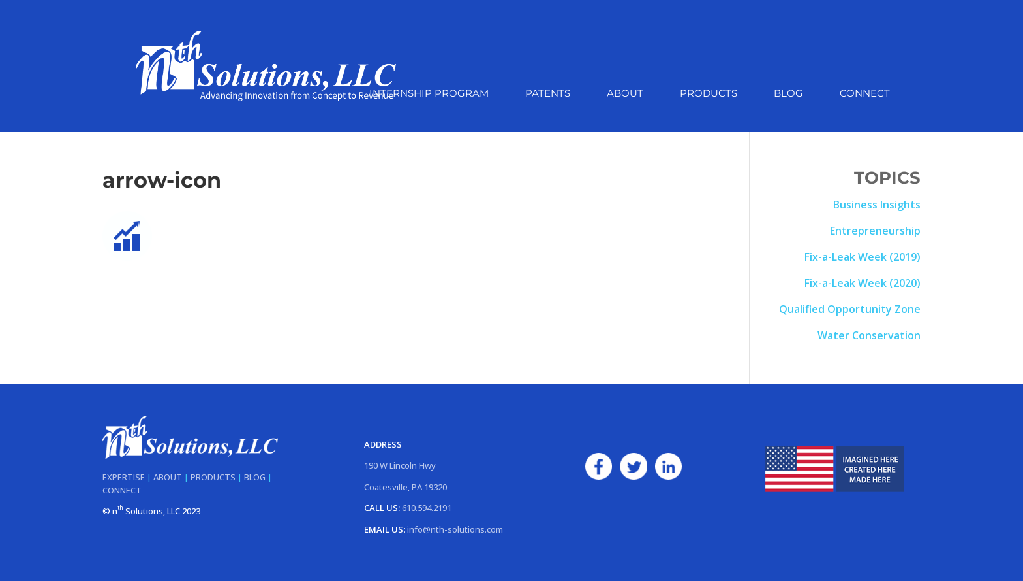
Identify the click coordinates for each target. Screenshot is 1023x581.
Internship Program (429, 94)
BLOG (255, 477)
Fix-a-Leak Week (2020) (862, 283)
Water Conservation (869, 335)
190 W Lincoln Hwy (400, 465)
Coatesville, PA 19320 (405, 487)
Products (708, 94)
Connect (865, 94)
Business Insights (877, 204)
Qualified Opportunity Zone (850, 309)
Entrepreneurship (875, 231)
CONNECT (122, 490)
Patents (547, 94)
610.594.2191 (426, 508)
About (625, 94)
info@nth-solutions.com (455, 529)
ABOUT (167, 477)
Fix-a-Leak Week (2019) (862, 257)
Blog (788, 94)
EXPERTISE (123, 477)
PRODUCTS (213, 477)
